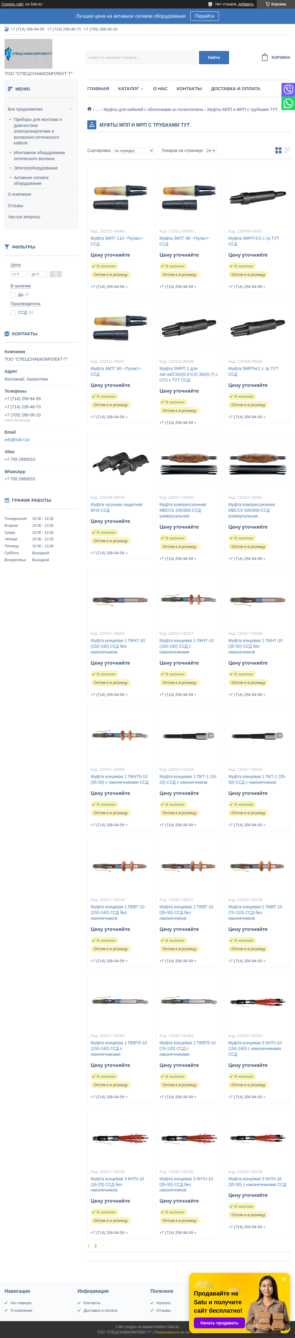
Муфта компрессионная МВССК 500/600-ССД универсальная (251, 510)
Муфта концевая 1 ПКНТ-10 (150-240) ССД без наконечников (118, 646)
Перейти (204, 16)
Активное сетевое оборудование (31, 180)
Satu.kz (173, 1327)
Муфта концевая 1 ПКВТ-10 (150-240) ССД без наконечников (117, 912)
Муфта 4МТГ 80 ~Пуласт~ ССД (116, 371)
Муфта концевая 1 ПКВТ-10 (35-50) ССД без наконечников (186, 912)
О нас (160, 88)
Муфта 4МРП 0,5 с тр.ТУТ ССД (253, 241)
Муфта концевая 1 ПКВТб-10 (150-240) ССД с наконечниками (119, 1048)
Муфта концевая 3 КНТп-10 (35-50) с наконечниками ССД (257, 1181)
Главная (98, 88)
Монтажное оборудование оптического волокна (39, 155)
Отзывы (15, 205)
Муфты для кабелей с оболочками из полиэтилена (153, 109)
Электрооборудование (36, 168)
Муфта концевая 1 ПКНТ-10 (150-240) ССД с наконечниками (187, 646)
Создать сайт (13, 4)
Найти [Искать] (214, 57)
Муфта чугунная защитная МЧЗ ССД (116, 507)
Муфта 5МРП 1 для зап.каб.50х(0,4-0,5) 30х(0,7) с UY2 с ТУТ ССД (189, 374)
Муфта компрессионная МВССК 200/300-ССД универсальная (183, 510)
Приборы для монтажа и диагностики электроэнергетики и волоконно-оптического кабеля (38, 131)
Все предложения (25, 109)
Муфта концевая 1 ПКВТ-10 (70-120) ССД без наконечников (255, 912)
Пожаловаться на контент (176, 1332)
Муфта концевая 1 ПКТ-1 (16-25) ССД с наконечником (188, 779)
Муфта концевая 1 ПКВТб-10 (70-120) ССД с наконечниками (188, 1048)
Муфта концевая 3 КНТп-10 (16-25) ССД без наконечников (117, 1184)
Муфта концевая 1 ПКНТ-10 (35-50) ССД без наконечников (255, 646)
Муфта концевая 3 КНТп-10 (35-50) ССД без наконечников (186, 1184)
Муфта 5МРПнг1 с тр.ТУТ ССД (253, 371)
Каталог (128, 88)
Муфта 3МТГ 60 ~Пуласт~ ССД (185, 241)
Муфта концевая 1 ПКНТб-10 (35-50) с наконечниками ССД (119, 779)
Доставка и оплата (235, 88)
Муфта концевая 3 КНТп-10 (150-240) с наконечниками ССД (254, 1048)
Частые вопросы (24, 216)
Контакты (189, 88)
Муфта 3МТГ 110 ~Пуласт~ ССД (117, 241)
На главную (21, 1303)
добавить (246, 4)
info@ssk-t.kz (17, 439)
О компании (19, 194)
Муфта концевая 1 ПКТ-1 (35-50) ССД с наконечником (257, 779)
